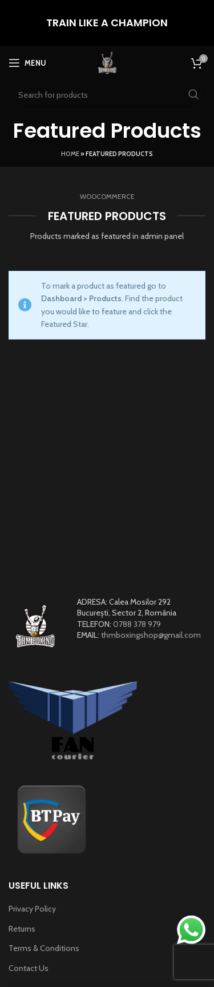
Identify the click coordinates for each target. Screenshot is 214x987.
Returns (22, 929)
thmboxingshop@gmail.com (151, 635)
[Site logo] (107, 62)
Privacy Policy (32, 909)
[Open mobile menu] (27, 62)
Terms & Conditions (44, 948)
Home (70, 154)
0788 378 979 (137, 624)
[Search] (107, 95)
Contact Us (29, 968)
